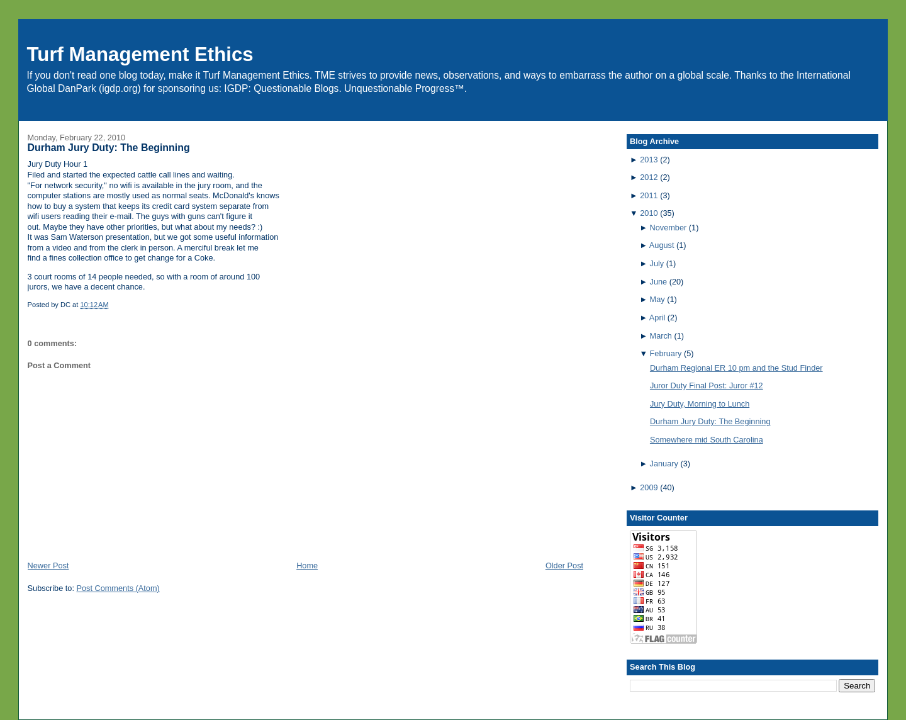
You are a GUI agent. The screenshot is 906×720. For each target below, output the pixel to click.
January (664, 463)
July (657, 263)
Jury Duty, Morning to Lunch (699, 403)
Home (307, 565)
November (668, 227)
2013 (648, 159)
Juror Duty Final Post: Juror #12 (706, 385)
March (661, 335)
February (666, 353)
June (659, 281)
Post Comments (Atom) (117, 588)
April (657, 317)
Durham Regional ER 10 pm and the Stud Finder (736, 368)
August (661, 245)
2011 (648, 195)
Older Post (564, 565)
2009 (648, 487)
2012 (648, 177)
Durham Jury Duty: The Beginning (109, 147)
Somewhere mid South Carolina (706, 439)
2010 (648, 213)
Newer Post (48, 565)
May (657, 299)
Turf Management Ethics (140, 54)
